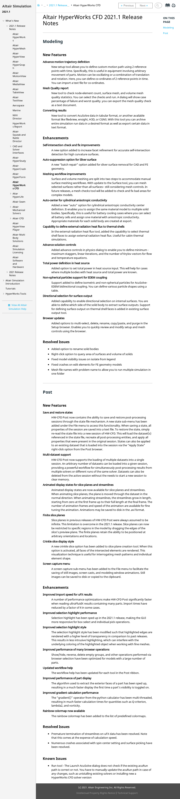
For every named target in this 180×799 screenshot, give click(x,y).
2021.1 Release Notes (62, 5)
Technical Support (128, 793)
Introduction (15, 282)
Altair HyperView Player (19, 226)
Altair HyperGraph (19, 65)
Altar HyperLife (18, 195)
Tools (16, 293)
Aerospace (18, 105)
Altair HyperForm (19, 175)
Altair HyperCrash (19, 167)
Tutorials (10, 288)
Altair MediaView (19, 82)
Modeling (168, 27)
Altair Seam (19, 201)
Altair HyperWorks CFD (19, 185)
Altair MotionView (19, 74)
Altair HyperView (19, 55)
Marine (17, 110)
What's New (12, 20)
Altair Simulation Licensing (19, 249)
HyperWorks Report (19, 125)
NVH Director (17, 117)
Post (165, 33)
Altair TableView (18, 90)
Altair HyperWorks (19, 37)
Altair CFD (18, 218)
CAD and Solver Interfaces (18, 149)
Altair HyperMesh (19, 47)
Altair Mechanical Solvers (19, 210)
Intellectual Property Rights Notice (95, 793)
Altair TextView (18, 99)
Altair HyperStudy (19, 159)
